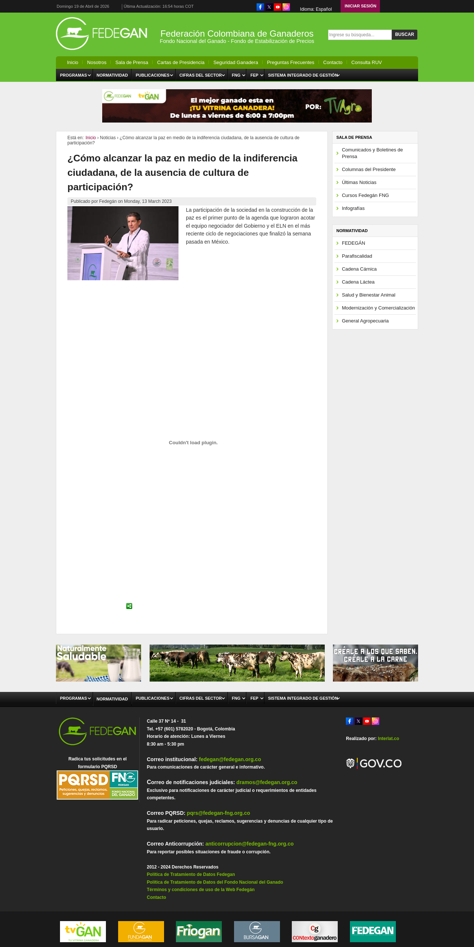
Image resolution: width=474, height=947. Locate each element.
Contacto (333, 62)
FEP (254, 75)
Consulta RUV (366, 62)
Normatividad (112, 75)
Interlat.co (388, 738)
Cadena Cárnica (359, 269)
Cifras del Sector (201, 75)
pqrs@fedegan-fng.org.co (218, 813)
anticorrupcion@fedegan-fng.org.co (250, 844)
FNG (236, 75)
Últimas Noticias (359, 182)
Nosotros (96, 62)
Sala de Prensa (131, 62)
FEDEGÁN (353, 243)
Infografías (353, 208)
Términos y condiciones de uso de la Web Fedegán (200, 889)
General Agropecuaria (365, 321)
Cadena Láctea (358, 282)
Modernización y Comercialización (378, 308)
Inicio (72, 62)
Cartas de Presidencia (180, 62)
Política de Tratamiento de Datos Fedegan (191, 874)
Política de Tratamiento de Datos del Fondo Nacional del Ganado (215, 882)
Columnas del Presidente (368, 169)
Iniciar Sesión (361, 6)
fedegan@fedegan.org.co (230, 759)
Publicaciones (152, 75)
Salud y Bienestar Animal (368, 295)
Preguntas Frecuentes (290, 62)
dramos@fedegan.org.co (266, 782)
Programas (73, 75)
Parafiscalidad (357, 256)
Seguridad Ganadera (235, 62)
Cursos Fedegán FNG (365, 195)
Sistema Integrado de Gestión (303, 75)
